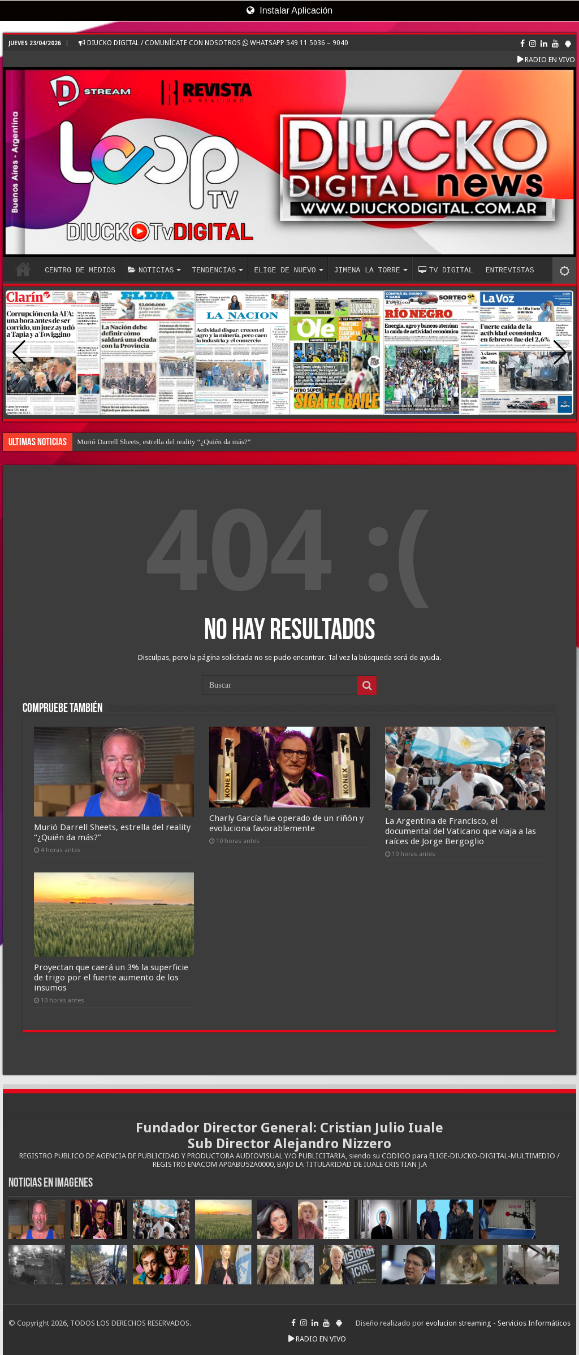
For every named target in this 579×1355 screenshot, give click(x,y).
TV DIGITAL (445, 270)
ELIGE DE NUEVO (285, 270)
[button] (560, 352)
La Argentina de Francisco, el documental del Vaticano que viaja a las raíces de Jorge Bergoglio (460, 831)
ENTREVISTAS (510, 270)
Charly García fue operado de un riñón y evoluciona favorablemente (286, 823)
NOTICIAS (151, 270)
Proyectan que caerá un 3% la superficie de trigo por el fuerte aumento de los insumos (111, 977)
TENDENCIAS (214, 270)
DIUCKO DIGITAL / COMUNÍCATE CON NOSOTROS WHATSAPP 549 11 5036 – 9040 (213, 43)
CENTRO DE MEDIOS (80, 270)
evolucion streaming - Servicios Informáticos (498, 1323)
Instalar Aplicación (289, 10)
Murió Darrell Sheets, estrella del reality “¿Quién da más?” (163, 441)
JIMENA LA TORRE (367, 270)
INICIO (23, 269)
